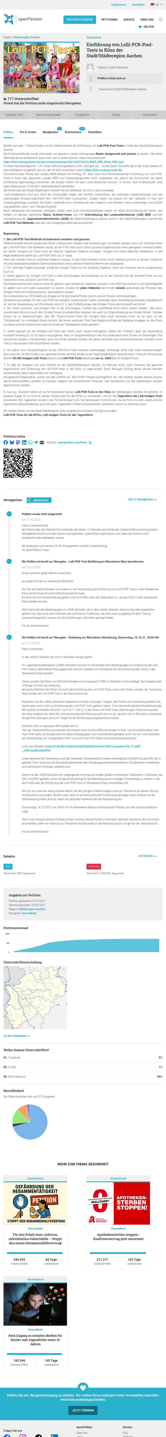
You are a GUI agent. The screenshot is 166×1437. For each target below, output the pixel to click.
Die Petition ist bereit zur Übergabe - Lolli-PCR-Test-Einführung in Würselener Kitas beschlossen (83, 561)
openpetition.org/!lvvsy (75, 442)
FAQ (125, 1433)
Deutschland (35, 1178)
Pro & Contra (28, 132)
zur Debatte (146, 856)
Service (128, 19)
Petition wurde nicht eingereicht (42, 514)
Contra (93, 866)
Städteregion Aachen (26, 37)
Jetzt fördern (83, 1410)
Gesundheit (94, 37)
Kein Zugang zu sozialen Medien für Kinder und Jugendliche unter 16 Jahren (35, 1339)
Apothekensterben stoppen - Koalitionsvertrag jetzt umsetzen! (118, 1236)
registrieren (118, 4)
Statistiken (95, 132)
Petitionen (109, 19)
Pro (8, 866)
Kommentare (73, 130)
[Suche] (161, 19)
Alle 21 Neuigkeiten (141, 499)
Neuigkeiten (50, 130)
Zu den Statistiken (15, 1036)
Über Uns (147, 19)
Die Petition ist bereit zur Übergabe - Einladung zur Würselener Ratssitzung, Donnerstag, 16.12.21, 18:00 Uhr (90, 637)
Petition (8, 132)
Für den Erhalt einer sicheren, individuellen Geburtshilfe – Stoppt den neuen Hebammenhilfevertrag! (35, 1238)
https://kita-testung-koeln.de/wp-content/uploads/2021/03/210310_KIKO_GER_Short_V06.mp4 (64, 162)
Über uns (81, 1433)
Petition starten (80, 19)
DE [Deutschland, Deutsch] (155, 4)
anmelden (138, 4)
